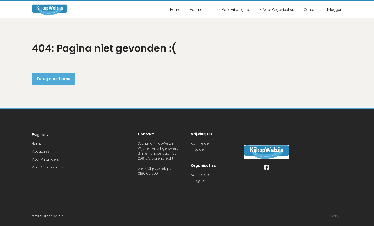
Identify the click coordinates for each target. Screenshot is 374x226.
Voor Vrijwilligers (233, 9)
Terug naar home (53, 78)
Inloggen (334, 9)
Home (175, 9)
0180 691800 (148, 173)
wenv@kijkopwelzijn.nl (155, 168)
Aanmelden (201, 143)
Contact (311, 9)
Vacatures (199, 9)
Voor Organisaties (276, 9)
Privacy (334, 216)
